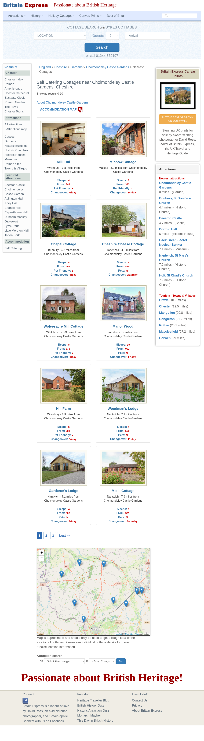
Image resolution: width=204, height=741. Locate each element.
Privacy (137, 705)
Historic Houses (15, 155)
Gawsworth (12, 221)
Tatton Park (12, 235)
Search (102, 47)
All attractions (14, 124)
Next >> (64, 535)
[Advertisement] (17, 309)
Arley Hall (11, 203)
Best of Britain (116, 15)
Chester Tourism (15, 111)
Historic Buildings (16, 145)
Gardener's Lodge (63, 491)
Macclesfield (168, 331)
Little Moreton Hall (17, 230)
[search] (179, 16)
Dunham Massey (16, 217)
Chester (165, 306)
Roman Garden (15, 102)
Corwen (165, 338)
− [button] (42, 558)
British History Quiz (90, 705)
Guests (98, 36)
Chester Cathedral (17, 93)
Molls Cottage (123, 491)
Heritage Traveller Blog (93, 700)
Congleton (167, 319)
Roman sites (13, 164)
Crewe (164, 300)
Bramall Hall (13, 208)
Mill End (63, 162)
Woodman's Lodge (123, 408)
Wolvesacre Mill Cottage (63, 326)
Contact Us (140, 700)
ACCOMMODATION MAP (58, 109)
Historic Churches (16, 150)
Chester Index (14, 79)
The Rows (11, 106)
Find (40, 661)
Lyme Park (12, 226)
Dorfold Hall (168, 229)
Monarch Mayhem (89, 715)
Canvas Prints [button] (90, 15)
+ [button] (42, 553)
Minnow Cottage (123, 162)
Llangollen (167, 312)
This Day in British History (95, 720)
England (45, 67)
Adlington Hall (14, 198)
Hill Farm (63, 408)
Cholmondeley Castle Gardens (107, 67)
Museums (11, 159)
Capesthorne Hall (16, 212)
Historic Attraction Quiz (93, 710)
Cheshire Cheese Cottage (123, 244)
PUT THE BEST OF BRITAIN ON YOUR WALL (178, 119)
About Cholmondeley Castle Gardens (63, 102)
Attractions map (16, 129)
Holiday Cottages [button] (61, 15)
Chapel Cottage (63, 244)
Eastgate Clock (15, 97)
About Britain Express (147, 710)
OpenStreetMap (132, 634)
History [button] (37, 15)
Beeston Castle (15, 185)
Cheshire (60, 67)
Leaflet (119, 634)
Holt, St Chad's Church (176, 275)
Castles (9, 136)
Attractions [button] (17, 15)
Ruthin (164, 325)
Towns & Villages (16, 168)
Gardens (77, 67)
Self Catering (13, 248)
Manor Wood (122, 326)
